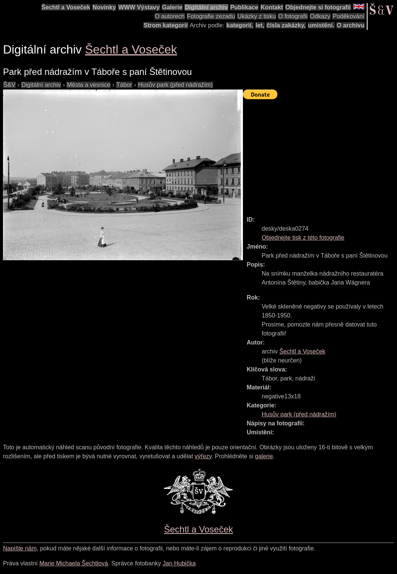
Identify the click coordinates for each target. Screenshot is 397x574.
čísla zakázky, (286, 25)
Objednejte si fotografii (318, 7)
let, (260, 25)
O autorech (169, 16)
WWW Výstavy (139, 7)
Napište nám (20, 548)
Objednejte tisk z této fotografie (303, 237)
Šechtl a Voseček (66, 7)
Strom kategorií (165, 25)
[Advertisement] (320, 154)
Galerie (172, 7)
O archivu (350, 25)
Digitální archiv (206, 7)
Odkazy (320, 16)
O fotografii (292, 16)
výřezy (203, 456)
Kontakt (272, 7)
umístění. (321, 25)
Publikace (244, 7)
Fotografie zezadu (211, 16)
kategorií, (239, 25)
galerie (264, 456)
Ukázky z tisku (256, 16)
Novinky (104, 7)
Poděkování (348, 16)
